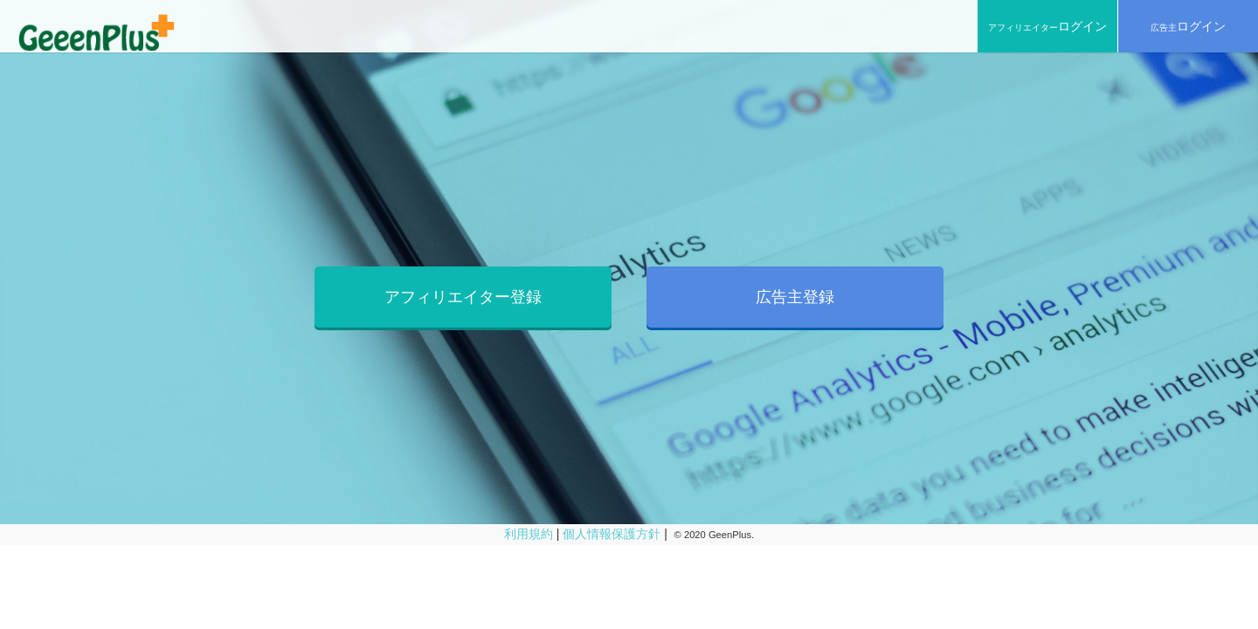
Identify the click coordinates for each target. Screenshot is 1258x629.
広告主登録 (795, 297)
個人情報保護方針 (611, 534)
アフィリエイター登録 (463, 297)
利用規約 (528, 534)
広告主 (1188, 26)
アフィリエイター (1047, 26)
